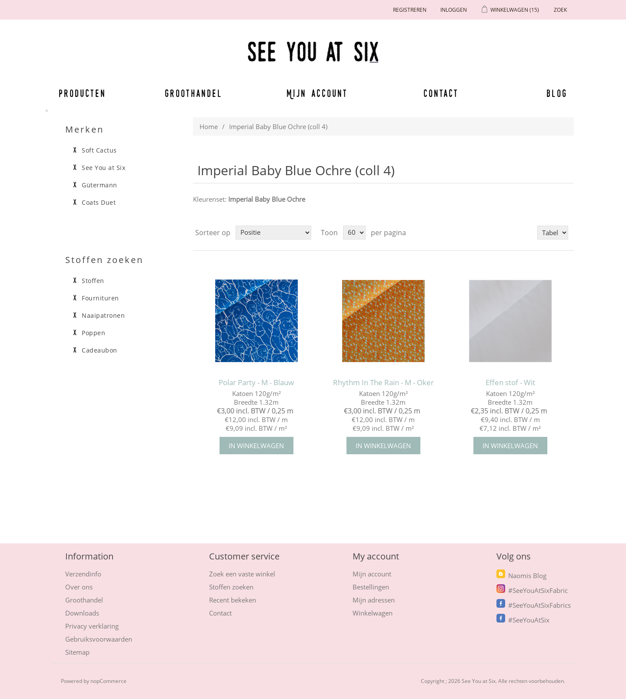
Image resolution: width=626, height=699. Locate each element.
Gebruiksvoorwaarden (98, 639)
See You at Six (103, 168)
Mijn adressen (374, 600)
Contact (441, 93)
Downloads (82, 613)
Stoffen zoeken (231, 586)
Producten (81, 93)
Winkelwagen (373, 613)
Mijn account (317, 93)
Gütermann (99, 185)
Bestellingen (371, 586)
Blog (556, 93)
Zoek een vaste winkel (242, 573)
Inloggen (453, 9)
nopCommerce (108, 681)
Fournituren (100, 298)
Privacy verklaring (92, 626)
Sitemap (77, 652)
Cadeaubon (99, 350)
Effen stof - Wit (510, 382)
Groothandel (194, 93)
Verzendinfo (83, 573)
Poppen (93, 333)
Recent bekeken (232, 600)
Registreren (409, 9)
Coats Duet (99, 202)
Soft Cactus (99, 150)
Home (209, 126)
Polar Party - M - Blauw (256, 382)
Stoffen (93, 281)
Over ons (79, 586)
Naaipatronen (103, 316)
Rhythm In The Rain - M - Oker (383, 382)
